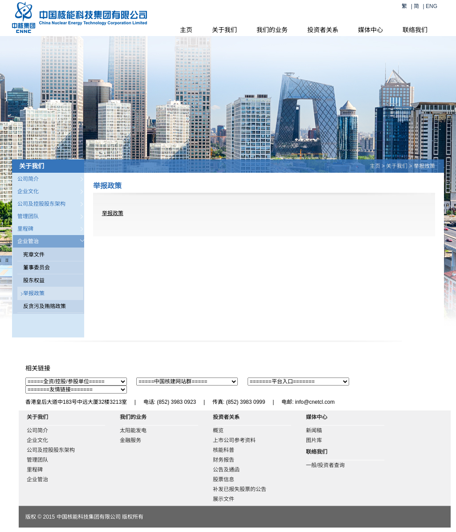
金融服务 (130, 440)
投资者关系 (322, 29)
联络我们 (415, 29)
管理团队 (28, 216)
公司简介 (28, 179)
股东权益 (34, 280)
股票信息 (223, 479)
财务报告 (223, 460)
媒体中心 (370, 29)
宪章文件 (34, 255)
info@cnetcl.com (315, 402)
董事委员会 (36, 267)
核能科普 (223, 450)
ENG (431, 6)
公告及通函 (226, 470)
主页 (186, 29)
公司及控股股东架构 (41, 204)
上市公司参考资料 (234, 440)
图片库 (314, 440)
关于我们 (224, 29)
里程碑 (25, 229)
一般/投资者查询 (325, 465)
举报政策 (34, 293)
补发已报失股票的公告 (239, 489)
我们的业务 (272, 29)
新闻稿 (314, 430)
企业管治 (28, 241)
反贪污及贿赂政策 (44, 306)
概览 (218, 430)
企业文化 (28, 191)
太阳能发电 (133, 430)
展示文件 (223, 499)
